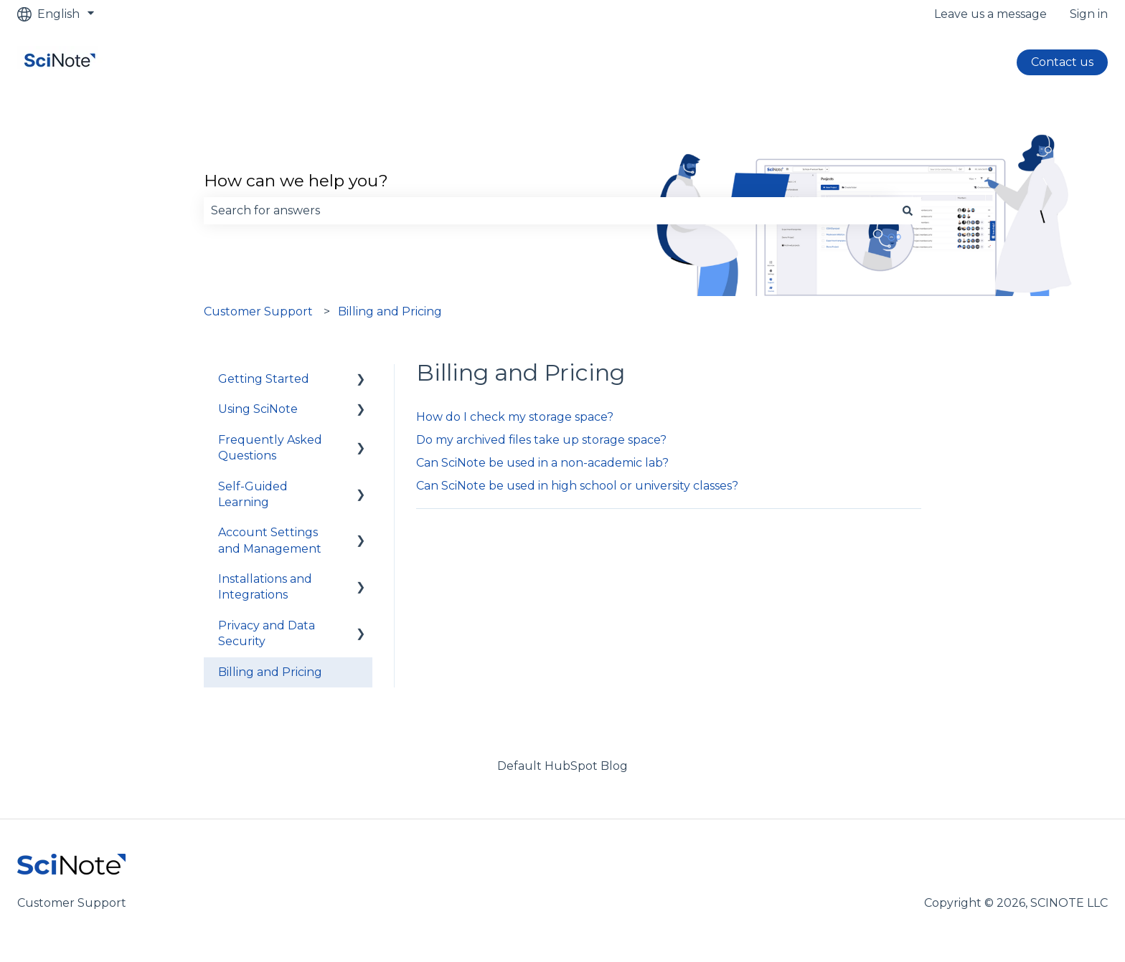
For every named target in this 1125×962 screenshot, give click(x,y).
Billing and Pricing (390, 311)
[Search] (907, 210)
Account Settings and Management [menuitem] (269, 540)
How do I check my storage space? (514, 417)
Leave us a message (990, 14)
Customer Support (258, 311)
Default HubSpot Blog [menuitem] (562, 766)
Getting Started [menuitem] (263, 379)
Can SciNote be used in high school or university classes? (577, 485)
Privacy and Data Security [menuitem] (266, 633)
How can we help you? (296, 181)
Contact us (1062, 62)
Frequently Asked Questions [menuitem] (270, 447)
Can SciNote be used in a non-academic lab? (542, 463)
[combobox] (549, 210)
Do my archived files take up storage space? (541, 440)
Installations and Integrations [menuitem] (265, 586)
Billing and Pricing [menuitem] (270, 672)
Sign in (1089, 14)
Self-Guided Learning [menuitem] (253, 494)
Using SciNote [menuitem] (258, 409)
